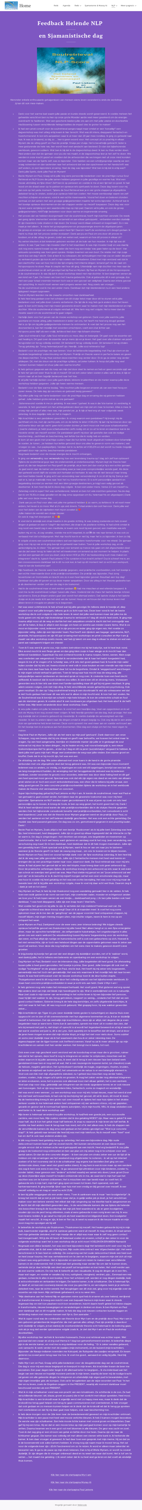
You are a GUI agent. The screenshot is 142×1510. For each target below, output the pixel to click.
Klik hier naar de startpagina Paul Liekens (71, 1489)
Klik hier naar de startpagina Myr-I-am (71, 1474)
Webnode (82, 1505)
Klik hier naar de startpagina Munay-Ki (71, 1482)
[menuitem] (57, 5)
